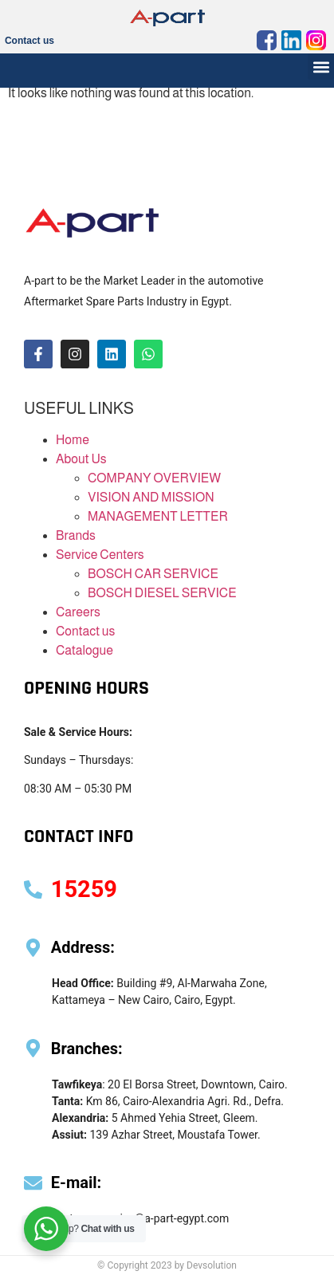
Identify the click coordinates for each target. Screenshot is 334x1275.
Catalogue (84, 650)
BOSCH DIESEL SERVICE (162, 593)
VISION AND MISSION (151, 497)
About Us (81, 459)
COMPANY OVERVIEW (154, 478)
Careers (78, 612)
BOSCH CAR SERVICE (153, 573)
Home (72, 440)
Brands (76, 535)
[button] (321, 66)
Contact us (29, 40)
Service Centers (100, 554)
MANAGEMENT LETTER (158, 516)
